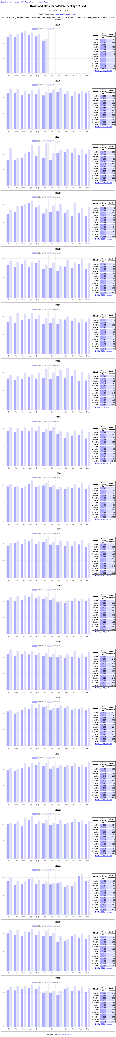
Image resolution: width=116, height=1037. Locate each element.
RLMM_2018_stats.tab (103, 519)
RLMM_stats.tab (65, 1034)
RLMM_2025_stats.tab (103, 127)
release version (59, 14)
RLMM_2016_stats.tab (103, 631)
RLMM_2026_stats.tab (103, 71)
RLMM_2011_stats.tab (103, 912)
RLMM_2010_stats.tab (103, 968)
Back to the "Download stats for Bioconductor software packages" (25, 2)
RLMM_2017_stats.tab (103, 575)
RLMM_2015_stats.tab (103, 687)
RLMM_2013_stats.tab (103, 800)
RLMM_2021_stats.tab (103, 351)
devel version (71, 14)
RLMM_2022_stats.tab (103, 295)
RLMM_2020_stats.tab (103, 407)
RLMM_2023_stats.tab (103, 239)
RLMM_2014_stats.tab (103, 744)
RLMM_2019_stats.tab (103, 463)
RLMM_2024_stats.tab (103, 183)
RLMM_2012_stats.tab (103, 856)
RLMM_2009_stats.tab (103, 1024)
